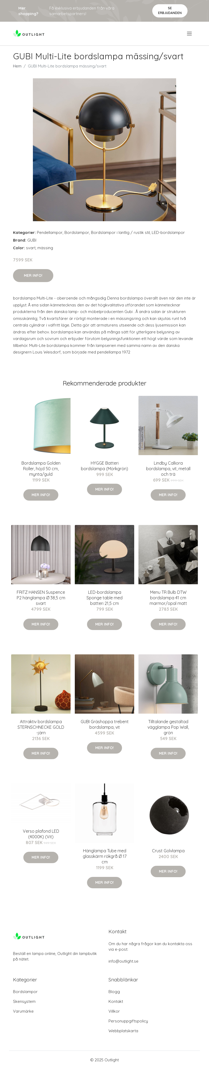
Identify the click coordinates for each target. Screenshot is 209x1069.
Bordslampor (76, 232)
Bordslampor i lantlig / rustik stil (120, 232)
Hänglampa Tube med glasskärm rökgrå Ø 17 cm (105, 856)
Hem (17, 66)
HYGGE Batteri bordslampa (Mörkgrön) (104, 465)
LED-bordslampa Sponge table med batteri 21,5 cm (104, 598)
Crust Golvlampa (168, 850)
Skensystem (24, 1001)
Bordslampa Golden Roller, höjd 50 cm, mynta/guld (40, 468)
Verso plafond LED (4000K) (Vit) (41, 833)
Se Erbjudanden (170, 10)
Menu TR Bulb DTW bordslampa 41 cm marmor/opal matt (168, 598)
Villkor (114, 1011)
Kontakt (115, 1001)
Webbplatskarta (123, 1030)
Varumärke (23, 1011)
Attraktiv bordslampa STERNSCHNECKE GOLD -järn (41, 727)
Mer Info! (33, 275)
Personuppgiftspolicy (128, 1020)
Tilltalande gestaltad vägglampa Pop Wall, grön (168, 727)
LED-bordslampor (168, 232)
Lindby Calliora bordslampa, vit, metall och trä (168, 468)
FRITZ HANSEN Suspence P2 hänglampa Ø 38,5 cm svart (41, 598)
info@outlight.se (123, 961)
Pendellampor (50, 232)
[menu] (190, 34)
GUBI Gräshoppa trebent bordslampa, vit (105, 724)
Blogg (114, 991)
